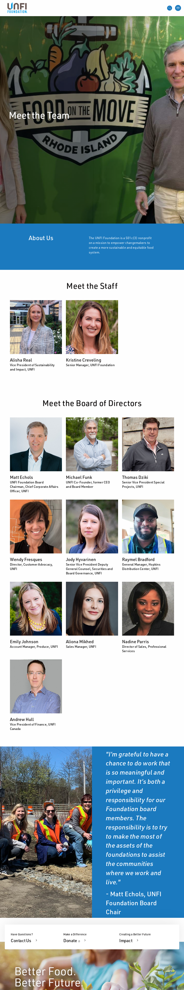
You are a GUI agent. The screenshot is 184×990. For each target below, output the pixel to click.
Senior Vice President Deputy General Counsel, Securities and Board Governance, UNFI (89, 568)
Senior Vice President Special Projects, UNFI (143, 484)
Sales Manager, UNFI (81, 646)
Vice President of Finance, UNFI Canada (33, 726)
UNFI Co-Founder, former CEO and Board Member (88, 484)
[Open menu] (178, 8)
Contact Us (21, 940)
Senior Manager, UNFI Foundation (90, 365)
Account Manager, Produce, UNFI (34, 646)
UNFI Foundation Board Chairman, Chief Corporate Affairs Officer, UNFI (34, 486)
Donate (75, 940)
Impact (126, 940)
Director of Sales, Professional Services (144, 648)
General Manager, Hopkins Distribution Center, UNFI (141, 566)
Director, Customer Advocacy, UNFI (31, 566)
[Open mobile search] (169, 8)
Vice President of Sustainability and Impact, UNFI (32, 367)
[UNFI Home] (17, 8)
